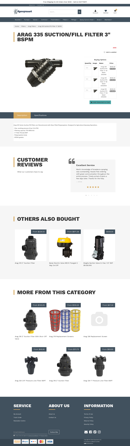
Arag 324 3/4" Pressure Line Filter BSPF (30, 381)
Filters (65, 20)
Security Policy (89, 424)
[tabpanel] (93, 176)
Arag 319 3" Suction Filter (25, 263)
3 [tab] (91, 195)
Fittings (74, 20)
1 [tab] (86, 195)
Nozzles (18, 20)
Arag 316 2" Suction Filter (59, 381)
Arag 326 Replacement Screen (95, 336)
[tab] (22, 115)
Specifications (40, 115)
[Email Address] (30, 432)
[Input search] (63, 12)
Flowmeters (55, 20)
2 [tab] (89, 195)
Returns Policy (88, 421)
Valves (35, 20)
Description (22, 115)
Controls (44, 20)
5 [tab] (97, 195)
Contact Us (40, 5)
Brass (99, 20)
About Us (32, 5)
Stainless (108, 20)
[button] (110, 52)
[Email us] (86, 431)
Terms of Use (88, 414)
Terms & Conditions (33, 435)
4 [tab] (94, 195)
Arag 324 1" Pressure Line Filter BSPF (98, 381)
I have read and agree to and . (31, 435)
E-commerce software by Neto (92, 441)
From (39, 232)
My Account (17, 414)
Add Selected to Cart (100, 102)
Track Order (18, 417)
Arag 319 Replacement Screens (61, 336)
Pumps (27, 20)
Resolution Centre (19, 421)
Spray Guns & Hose (87, 20)
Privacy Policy (88, 417)
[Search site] (79, 12)
